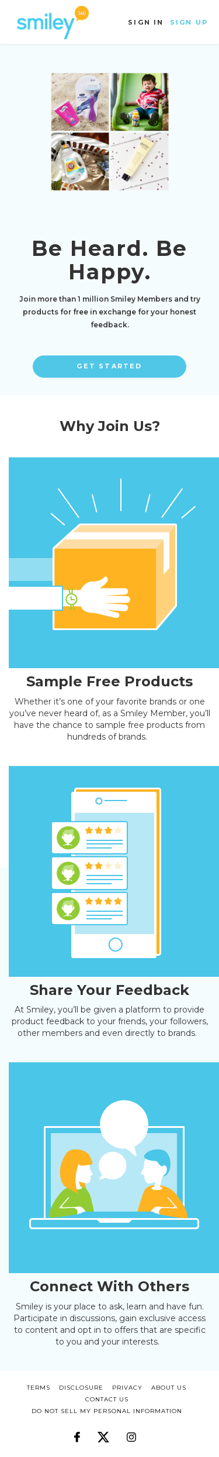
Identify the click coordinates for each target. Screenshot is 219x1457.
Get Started (109, 366)
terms (38, 1387)
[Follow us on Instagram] (131, 1431)
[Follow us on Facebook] (77, 1431)
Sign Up (189, 22)
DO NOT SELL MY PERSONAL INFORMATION (107, 1411)
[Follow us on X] (103, 1431)
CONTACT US (106, 1399)
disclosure (81, 1387)
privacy (127, 1387)
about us (168, 1387)
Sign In (146, 22)
